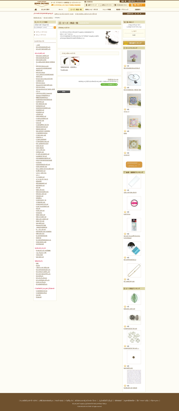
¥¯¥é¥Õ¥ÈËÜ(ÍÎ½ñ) (41, 293)
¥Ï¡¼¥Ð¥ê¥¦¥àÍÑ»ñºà (41, 284)
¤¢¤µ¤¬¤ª (126, 111)
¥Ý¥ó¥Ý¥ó (39, 212)
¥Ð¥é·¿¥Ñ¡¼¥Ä (40, 189)
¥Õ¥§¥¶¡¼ (39, 198)
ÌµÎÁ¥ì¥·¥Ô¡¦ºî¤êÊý (91, 9)
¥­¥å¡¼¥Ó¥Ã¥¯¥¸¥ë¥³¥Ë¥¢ (43, 131)
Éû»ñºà (38, 265)
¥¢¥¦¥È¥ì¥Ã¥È (40, 244)
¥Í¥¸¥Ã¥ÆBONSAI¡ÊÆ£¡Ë (132, 68)
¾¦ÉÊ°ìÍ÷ (123, 2)
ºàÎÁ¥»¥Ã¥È (39, 254)
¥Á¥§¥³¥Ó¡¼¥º (40, 101)
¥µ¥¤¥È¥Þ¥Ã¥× (140, 2)
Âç (140, 14)
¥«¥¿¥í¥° (38, 295)
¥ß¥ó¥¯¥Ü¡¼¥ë (40, 221)
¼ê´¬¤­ (37, 175)
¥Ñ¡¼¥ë (38, 187)
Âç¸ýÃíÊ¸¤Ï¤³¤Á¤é (121, 5)
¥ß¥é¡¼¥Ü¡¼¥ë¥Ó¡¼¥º (42, 219)
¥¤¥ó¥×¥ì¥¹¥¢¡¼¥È (41, 242)
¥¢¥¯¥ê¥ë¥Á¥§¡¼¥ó (41, 103)
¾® (136, 14)
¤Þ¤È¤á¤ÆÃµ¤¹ (45, 9)
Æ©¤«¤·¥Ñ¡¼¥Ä (40, 150)
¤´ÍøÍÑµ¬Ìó (69, 400)
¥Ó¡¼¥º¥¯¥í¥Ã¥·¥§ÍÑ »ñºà (43, 49)
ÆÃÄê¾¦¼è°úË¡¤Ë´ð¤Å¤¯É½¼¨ (86, 400)
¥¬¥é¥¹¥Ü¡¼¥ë (40, 120)
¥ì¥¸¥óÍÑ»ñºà (39, 276)
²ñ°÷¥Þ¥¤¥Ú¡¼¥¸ (91, 5)
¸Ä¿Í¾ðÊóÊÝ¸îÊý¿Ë (105, 400)
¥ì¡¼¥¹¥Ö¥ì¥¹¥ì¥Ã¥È (41, 235)
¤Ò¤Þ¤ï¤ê (126, 155)
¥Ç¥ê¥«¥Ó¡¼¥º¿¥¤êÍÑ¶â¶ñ (43, 250)
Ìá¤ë (63, 91)
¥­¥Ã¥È (60, 9)
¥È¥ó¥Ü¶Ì (38, 181)
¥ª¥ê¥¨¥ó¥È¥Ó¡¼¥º (41, 116)
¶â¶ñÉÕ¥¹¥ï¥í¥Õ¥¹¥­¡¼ (42, 97)
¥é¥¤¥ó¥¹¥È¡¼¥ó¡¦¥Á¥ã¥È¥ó (43, 231)
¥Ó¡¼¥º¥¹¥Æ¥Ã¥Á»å (130, 259)
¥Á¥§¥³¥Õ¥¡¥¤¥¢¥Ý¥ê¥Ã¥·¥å (44, 99)
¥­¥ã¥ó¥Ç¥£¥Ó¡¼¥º (41, 129)
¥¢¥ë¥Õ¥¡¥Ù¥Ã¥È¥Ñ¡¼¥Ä (43, 108)
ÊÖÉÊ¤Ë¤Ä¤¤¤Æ (113, 79)
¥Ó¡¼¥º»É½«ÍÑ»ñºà (41, 278)
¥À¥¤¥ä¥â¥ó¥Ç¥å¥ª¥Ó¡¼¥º (43, 158)
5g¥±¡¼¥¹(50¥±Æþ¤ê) (130, 192)
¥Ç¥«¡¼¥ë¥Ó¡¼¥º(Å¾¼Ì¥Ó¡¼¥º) (45, 168)
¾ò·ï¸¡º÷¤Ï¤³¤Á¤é (41, 35)
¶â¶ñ (37, 263)
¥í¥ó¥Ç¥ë (38, 237)
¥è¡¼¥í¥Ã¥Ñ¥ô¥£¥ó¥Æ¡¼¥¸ (43, 240)
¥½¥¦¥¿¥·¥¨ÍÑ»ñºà (41, 282)
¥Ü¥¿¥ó (38, 208)
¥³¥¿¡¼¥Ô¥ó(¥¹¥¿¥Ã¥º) (42, 143)
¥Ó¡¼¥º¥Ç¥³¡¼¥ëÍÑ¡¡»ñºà (43, 271)
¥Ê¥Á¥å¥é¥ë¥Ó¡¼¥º (41, 183)
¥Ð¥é (125, 133)
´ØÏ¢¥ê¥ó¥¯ (118, 400)
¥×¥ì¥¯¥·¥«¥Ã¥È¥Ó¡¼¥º (42, 206)
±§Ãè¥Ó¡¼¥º (39, 114)
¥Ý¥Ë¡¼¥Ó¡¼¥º (40, 210)
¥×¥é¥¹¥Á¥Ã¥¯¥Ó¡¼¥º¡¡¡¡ (131, 348)
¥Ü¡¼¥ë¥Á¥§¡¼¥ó (129, 281)
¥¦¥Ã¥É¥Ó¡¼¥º (40, 112)
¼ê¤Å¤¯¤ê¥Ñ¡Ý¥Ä (41, 173)
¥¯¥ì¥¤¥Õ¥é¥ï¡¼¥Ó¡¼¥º (42, 141)
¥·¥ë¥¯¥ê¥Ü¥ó (40, 147)
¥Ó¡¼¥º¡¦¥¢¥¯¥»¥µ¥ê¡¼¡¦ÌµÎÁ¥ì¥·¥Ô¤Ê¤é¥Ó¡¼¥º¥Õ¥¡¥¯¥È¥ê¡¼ (89, 403)
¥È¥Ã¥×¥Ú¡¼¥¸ (38, 17)
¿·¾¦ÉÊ (38, 45)
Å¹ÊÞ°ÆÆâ (137, 9)
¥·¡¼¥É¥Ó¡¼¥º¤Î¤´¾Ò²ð (28, 400)
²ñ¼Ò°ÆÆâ (59, 400)
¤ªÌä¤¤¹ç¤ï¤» (131, 2)
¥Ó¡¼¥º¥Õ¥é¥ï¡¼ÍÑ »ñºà (42, 280)
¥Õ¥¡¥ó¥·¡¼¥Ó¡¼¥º (41, 194)
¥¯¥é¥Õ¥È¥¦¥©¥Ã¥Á (41, 133)
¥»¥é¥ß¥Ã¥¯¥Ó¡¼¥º (41, 156)
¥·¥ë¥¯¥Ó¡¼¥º (40, 145)
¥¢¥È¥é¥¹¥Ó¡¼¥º (40, 106)
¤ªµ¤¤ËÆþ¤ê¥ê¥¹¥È (106, 5)
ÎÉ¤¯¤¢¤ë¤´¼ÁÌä (142, 400)
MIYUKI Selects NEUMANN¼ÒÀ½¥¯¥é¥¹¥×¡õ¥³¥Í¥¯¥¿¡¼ (45, 89)
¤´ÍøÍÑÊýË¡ (88, 2)
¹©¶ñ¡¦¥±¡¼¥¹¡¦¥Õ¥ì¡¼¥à (42, 267)
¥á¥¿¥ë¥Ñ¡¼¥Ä (40, 223)
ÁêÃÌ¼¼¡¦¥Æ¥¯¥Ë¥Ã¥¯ (122, 9)
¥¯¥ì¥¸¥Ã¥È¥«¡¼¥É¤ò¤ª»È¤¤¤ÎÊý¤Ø (86, 14)
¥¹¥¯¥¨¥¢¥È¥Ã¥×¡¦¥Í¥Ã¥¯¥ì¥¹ (132, 90)
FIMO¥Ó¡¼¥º (39, 196)
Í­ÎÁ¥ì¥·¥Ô (38, 297)
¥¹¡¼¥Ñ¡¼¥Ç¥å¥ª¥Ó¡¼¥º (42, 154)
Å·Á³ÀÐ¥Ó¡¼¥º (40, 177)
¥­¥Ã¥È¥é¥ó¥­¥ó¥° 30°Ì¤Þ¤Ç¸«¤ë (132, 164)
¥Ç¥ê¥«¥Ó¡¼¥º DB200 (130, 388)
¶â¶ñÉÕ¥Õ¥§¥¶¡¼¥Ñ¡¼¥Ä (65, 67)
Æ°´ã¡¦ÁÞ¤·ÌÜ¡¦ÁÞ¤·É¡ (42, 179)
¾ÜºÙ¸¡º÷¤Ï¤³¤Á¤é (41, 32)
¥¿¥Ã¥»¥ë (38, 162)
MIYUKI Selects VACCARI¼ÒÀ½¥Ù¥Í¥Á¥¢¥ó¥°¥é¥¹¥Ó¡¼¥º (45, 74)
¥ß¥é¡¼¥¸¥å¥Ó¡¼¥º (41, 217)
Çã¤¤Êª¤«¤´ (137, 5)
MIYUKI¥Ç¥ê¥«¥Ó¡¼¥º (42, 57)
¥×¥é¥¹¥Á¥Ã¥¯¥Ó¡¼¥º (42, 204)
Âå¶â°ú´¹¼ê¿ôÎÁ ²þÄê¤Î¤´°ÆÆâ (63, 14)
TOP (35, 9)
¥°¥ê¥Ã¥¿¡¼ (39, 137)
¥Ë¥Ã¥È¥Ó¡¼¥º (40, 185)
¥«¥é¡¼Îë (38, 122)
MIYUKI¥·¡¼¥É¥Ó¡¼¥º (42, 55)
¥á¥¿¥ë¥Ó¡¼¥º (40, 257)
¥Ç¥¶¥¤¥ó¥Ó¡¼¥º (41, 170)
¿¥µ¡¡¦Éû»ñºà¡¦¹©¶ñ (41, 252)
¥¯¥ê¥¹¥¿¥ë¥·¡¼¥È (41, 135)
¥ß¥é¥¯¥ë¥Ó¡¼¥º (40, 214)
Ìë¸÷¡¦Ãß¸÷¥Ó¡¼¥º (41, 229)
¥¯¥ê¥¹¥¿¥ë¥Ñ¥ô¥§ (41, 139)
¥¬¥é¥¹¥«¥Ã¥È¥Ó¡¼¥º (42, 118)
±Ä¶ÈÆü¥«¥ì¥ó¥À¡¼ (46, 400)
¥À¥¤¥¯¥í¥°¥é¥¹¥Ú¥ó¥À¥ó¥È (44, 160)
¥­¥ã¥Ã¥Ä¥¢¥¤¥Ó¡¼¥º (42, 127)
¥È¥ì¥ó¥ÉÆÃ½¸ (106, 9)
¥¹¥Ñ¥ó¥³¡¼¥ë (40, 152)
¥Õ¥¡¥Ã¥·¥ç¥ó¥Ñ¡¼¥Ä (42, 191)
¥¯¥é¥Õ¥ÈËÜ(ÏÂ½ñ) (41, 291)
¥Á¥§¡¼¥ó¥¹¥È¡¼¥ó (41, 166)
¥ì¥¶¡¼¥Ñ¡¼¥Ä (40, 233)
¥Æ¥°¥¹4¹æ (127, 214)
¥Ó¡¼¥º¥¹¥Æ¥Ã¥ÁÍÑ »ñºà (43, 47)
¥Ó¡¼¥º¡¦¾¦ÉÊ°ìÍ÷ (76, 9)
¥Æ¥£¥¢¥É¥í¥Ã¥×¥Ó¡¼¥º (43, 164)
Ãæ (138, 14)
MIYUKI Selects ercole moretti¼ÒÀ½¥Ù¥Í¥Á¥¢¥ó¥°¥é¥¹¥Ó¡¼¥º (44, 68)
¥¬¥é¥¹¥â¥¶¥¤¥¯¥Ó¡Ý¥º (42, 124)
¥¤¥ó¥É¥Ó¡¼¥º (40, 110)
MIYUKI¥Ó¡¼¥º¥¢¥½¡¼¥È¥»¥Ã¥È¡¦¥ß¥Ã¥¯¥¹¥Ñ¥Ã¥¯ (45, 62)
